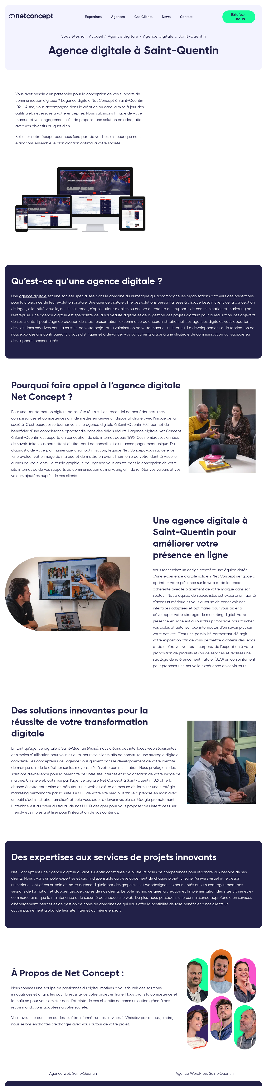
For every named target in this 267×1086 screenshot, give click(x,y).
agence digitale (33, 296)
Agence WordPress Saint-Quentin (205, 1073)
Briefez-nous (238, 17)
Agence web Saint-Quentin (73, 1073)
